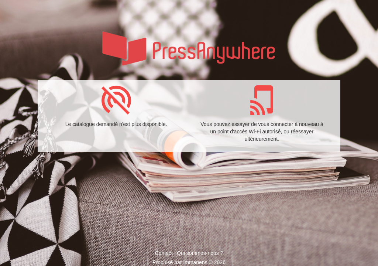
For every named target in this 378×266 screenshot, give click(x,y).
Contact (164, 253)
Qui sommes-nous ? (200, 253)
